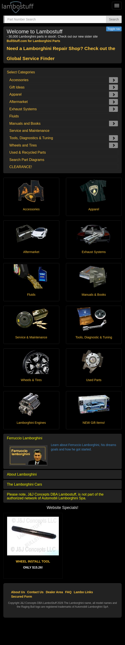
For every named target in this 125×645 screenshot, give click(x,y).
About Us (18, 592)
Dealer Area (54, 592)
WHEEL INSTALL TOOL (33, 561)
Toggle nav (113, 28)
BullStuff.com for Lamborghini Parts (33, 41)
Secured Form (21, 596)
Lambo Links (83, 592)
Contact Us (35, 592)
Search (114, 19)
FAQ (68, 592)
